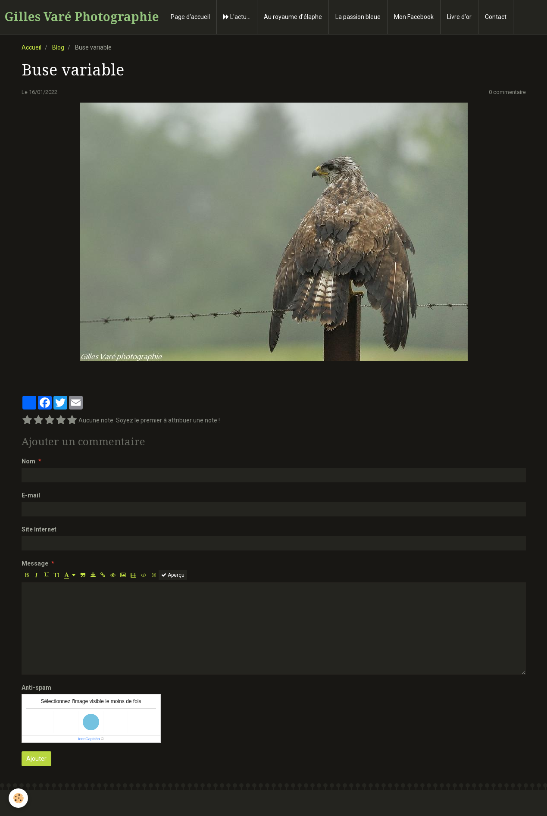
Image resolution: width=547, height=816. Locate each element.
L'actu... (236, 16)
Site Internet (39, 529)
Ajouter (36, 758)
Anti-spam (36, 687)
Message (35, 563)
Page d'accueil (190, 16)
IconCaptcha (89, 739)
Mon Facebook (414, 16)
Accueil (31, 47)
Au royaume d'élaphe (293, 16)
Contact (495, 16)
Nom (28, 461)
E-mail (31, 495)
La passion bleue (358, 16)
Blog (58, 47)
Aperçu (172, 575)
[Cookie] (18, 798)
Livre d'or (459, 16)
